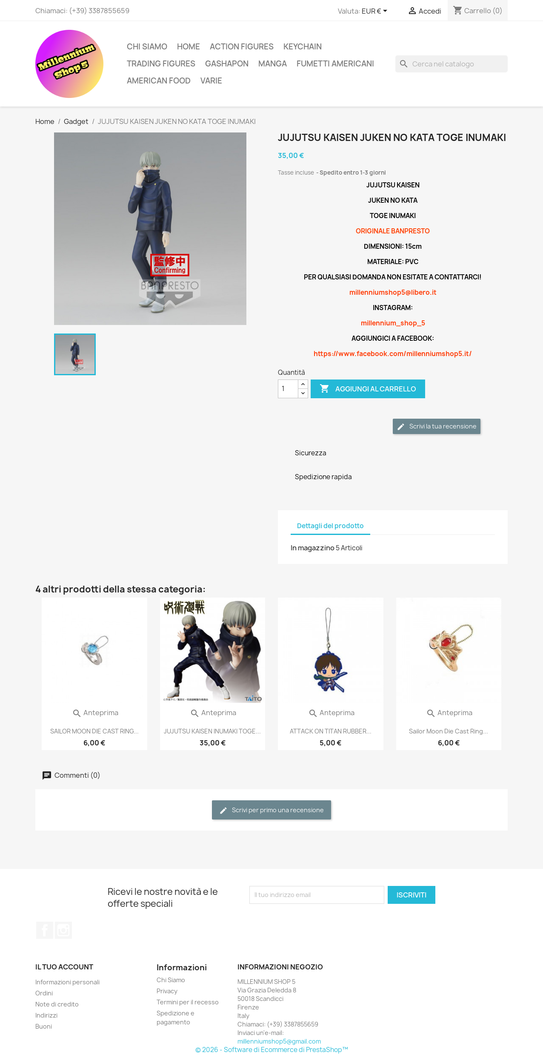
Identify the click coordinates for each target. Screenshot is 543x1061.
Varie (211, 80)
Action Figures (242, 46)
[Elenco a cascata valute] (376, 11)
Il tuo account (64, 967)
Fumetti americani (335, 63)
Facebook (44, 930)
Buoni (43, 1026)
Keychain (302, 46)
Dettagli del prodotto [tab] (330, 525)
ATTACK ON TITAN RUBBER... (331, 731)
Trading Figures (161, 63)
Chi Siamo (147, 46)
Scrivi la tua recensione (437, 426)
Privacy (167, 991)
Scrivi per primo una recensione (271, 810)
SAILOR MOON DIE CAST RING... (94, 731)
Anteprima (95, 712)
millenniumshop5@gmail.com (279, 1041)
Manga (272, 63)
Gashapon (227, 63)
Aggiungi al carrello (368, 388)
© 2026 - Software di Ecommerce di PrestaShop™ (271, 1049)
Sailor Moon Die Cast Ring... (448, 731)
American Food (159, 80)
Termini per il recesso (188, 1002)
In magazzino (312, 547)
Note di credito (57, 1004)
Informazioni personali (67, 982)
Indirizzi (46, 1015)
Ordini (44, 993)
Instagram (63, 930)
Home (188, 46)
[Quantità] (288, 389)
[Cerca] (451, 63)
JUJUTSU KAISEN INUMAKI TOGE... (212, 731)
